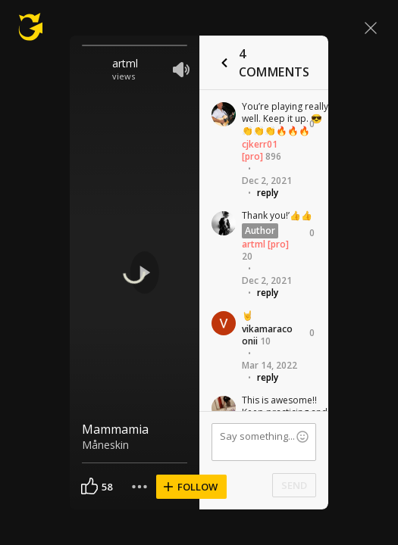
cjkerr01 (259, 144)
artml (125, 63)
